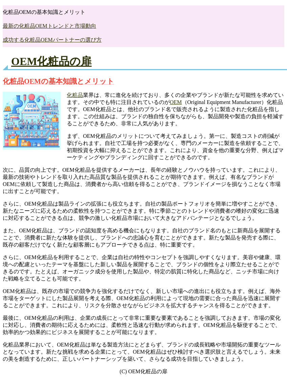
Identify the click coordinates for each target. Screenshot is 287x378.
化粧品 (75, 95)
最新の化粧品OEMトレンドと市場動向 (49, 26)
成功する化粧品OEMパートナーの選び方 (52, 40)
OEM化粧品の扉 (51, 61)
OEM (176, 102)
